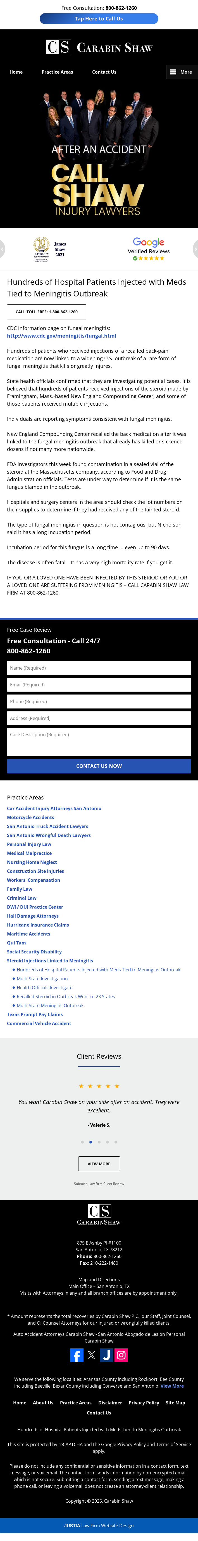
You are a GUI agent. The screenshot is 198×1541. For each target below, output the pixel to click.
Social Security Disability (34, 952)
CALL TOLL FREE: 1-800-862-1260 (47, 311)
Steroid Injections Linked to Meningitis (50, 961)
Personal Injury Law (29, 844)
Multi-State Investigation (42, 979)
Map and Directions (99, 1279)
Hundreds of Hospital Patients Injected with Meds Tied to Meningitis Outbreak (98, 970)
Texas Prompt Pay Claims (35, 1014)
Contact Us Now (99, 766)
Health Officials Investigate (45, 988)
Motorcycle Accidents (30, 817)
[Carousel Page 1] (82, 1142)
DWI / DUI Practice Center (35, 907)
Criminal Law (22, 898)
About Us (43, 1403)
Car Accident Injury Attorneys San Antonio (54, 808)
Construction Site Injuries (35, 871)
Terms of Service (173, 1444)
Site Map (175, 1403)
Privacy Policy (144, 1403)
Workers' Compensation (33, 880)
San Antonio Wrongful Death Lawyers (49, 835)
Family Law (19, 889)
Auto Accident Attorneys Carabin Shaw (53, 1334)
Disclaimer (110, 1403)
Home (16, 72)
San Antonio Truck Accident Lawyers (47, 826)
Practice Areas (57, 72)
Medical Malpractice (29, 853)
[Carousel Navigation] (99, 1141)
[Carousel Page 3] (99, 1142)
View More (99, 1163)
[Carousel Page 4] (107, 1142)
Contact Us (104, 72)
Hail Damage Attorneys (33, 916)
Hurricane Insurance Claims (38, 925)
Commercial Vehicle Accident (39, 1023)
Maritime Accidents (28, 934)
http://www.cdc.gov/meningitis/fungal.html (61, 335)
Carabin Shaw (118, 1501)
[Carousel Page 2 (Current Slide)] (91, 1142)
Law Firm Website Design (99, 1526)
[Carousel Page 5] (116, 1142)
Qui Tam (16, 943)
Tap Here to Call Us (99, 18)
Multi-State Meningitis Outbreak (50, 1005)
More (186, 72)
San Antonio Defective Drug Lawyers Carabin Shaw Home (99, 47)
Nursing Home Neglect (32, 862)
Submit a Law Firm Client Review (99, 1183)
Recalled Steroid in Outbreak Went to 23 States (66, 996)
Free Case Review (29, 629)
